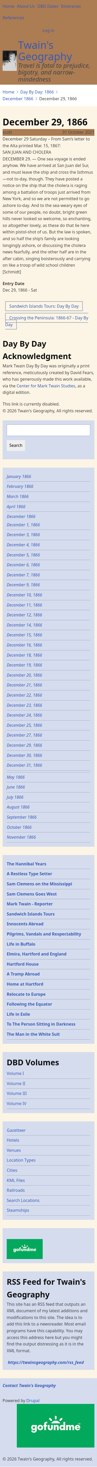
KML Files (16, 1180)
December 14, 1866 (24, 625)
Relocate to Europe (26, 994)
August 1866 (18, 807)
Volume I (15, 1073)
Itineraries (71, 6)
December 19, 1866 (24, 665)
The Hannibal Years (26, 864)
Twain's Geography (45, 50)
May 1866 (16, 777)
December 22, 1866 (24, 695)
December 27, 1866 (24, 735)
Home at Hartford (25, 984)
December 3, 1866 (23, 534)
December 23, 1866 (24, 705)
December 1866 (18, 99)
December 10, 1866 (24, 595)
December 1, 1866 (23, 525)
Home (8, 6)
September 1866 (22, 817)
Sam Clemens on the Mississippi (39, 884)
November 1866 (21, 837)
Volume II (16, 1083)
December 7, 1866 (23, 575)
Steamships (18, 1210)
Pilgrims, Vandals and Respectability (44, 934)
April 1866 (16, 506)
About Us (26, 6)
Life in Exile (18, 1014)
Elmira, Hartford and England (36, 954)
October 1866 (19, 827)
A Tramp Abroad (23, 974)
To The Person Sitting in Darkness (41, 1024)
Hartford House (23, 964)
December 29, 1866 (24, 745)
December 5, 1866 (23, 555)
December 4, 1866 (23, 545)
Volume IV (16, 1103)
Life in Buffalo (21, 944)
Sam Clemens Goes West (32, 894)
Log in (48, 30)
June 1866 (16, 787)
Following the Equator (29, 1004)
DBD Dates (47, 6)
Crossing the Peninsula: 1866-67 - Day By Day (46, 321)
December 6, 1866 (23, 565)
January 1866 (19, 476)
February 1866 (20, 486)
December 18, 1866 (24, 655)
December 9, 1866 (23, 585)
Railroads (16, 1190)
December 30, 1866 (24, 755)
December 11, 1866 (24, 605)
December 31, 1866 (24, 765)
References (13, 18)
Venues (14, 1150)
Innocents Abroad (25, 924)
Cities (12, 1170)
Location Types (21, 1160)
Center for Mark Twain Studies (46, 386)
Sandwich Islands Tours (31, 914)
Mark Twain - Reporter (30, 904)
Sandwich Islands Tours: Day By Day (44, 306)
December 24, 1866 (24, 715)
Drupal (33, 1400)
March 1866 (18, 496)
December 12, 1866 (24, 615)
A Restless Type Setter (29, 874)
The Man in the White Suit (33, 1034)
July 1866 (15, 797)
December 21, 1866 (24, 685)
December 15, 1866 (24, 635)
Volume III (17, 1093)
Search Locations (23, 1200)
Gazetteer (16, 1130)
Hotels (13, 1140)
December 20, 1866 (24, 675)
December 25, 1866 (24, 725)
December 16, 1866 (24, 645)
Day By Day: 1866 (37, 92)
